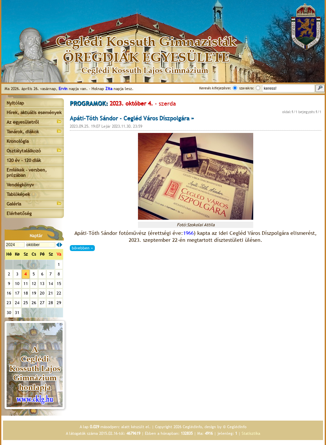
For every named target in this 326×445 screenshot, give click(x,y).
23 (9, 302)
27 (42, 302)
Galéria (34, 203)
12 (34, 283)
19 (34, 293)
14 (50, 283)
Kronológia (18, 141)
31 (17, 312)
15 (59, 283)
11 (25, 283)
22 (59, 293)
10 (17, 283)
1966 (188, 233)
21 (50, 293)
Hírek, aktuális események (34, 112)
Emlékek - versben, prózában (27, 172)
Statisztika (251, 433)
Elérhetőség (19, 213)
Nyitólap (15, 103)
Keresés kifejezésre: (215, 88)
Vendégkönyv (20, 184)
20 (42, 293)
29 (59, 302)
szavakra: (246, 88)
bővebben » (82, 248)
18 (25, 293)
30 (9, 312)
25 (25, 302)
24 (17, 302)
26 (34, 302)
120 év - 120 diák (24, 160)
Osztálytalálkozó (34, 150)
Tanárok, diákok (34, 131)
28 (50, 302)
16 (9, 293)
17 (17, 293)
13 (42, 283)
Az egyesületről (34, 121)
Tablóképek (18, 194)
